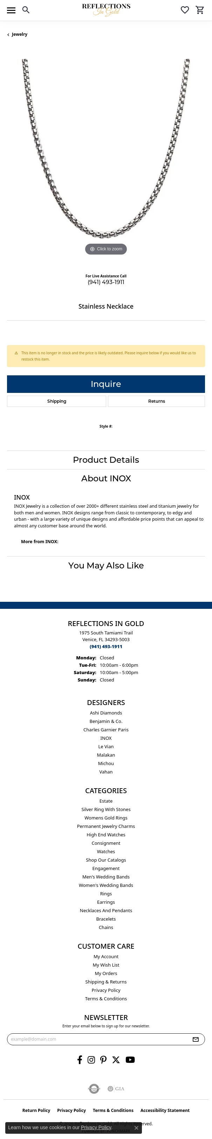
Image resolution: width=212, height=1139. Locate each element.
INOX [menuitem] (106, 738)
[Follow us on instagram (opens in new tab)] (91, 1060)
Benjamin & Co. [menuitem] (106, 721)
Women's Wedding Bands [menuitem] (106, 885)
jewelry (19, 34)
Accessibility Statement (165, 1110)
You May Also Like (106, 565)
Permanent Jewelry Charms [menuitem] (106, 826)
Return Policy (36, 1110)
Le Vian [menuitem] (106, 746)
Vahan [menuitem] (105, 772)
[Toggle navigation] (11, 10)
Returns (156, 401)
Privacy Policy (105, 990)
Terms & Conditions (106, 998)
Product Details (106, 460)
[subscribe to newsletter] (195, 1039)
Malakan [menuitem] (106, 755)
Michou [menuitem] (106, 763)
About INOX (106, 478)
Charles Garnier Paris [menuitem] (106, 729)
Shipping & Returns (106, 982)
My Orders (106, 973)
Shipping (56, 401)
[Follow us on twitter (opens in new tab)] (116, 1060)
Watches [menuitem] (106, 851)
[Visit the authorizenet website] (94, 1089)
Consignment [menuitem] (106, 843)
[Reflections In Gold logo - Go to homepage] (106, 10)
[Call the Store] (106, 646)
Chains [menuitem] (106, 927)
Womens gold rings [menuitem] (106, 818)
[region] (106, 158)
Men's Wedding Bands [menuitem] (106, 877)
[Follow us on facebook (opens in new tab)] (79, 1060)
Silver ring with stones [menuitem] (105, 809)
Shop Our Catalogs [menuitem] (106, 860)
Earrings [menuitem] (106, 902)
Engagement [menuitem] (105, 868)
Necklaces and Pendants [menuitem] (106, 910)
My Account (106, 956)
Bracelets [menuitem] (106, 919)
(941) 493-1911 (106, 282)
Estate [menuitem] (106, 801)
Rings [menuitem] (106, 893)
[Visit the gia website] (116, 1089)
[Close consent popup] (136, 1128)
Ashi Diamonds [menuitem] (106, 713)
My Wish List (106, 965)
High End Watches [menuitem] (106, 834)
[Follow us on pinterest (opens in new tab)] (103, 1060)
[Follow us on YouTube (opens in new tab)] (130, 1060)
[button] (26, 11)
